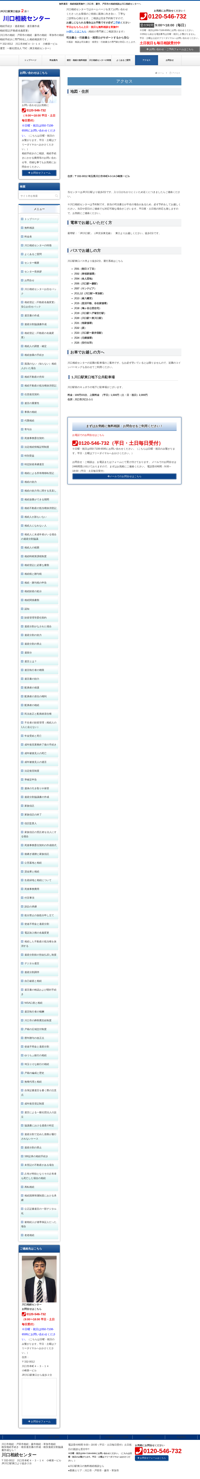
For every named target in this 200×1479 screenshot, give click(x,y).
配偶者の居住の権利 (35, 696)
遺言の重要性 (31, 403)
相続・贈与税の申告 (35, 582)
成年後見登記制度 (34, 1103)
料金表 (28, 236)
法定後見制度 (31, 770)
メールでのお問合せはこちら (124, 476)
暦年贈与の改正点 (34, 1038)
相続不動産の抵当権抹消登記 (40, 385)
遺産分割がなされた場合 (38, 626)
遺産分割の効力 (33, 635)
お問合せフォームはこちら (151, 1458)
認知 (26, 609)
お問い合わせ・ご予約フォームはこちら (170, 49)
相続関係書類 (31, 600)
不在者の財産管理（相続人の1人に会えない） (38, 724)
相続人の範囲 (31, 547)
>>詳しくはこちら (76, 31)
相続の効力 (30, 482)
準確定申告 (30, 779)
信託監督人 (30, 823)
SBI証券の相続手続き (36, 1156)
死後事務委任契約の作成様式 (40, 845)
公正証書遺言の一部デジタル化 (38, 1211)
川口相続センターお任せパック (38, 291)
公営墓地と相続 (33, 862)
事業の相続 (30, 412)
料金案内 (181, 1437)
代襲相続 (29, 420)
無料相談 (29, 227)
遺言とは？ (30, 661)
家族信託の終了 (33, 814)
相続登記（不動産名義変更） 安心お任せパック (38, 304)
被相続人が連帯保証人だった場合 (38, 1224)
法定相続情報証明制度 (36, 447)
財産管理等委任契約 (35, 617)
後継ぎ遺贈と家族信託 (36, 854)
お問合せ (29, 280)
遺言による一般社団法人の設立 (38, 1114)
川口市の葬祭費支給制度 (38, 1020)
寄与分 (28, 429)
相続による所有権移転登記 (39, 473)
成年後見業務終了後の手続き (40, 744)
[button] (56, 196)
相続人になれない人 (35, 525)
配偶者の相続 (31, 705)
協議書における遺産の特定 (39, 1125)
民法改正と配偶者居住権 (38, 713)
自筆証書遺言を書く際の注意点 (38, 1092)
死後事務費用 (31, 889)
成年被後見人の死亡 (35, 753)
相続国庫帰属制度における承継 (38, 1197)
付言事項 (29, 897)
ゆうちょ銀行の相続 (35, 1055)
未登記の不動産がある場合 (39, 1165)
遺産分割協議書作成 (35, 324)
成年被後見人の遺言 (35, 762)
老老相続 (29, 1235)
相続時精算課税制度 (35, 556)
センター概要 (31, 262)
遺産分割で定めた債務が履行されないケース (38, 1136)
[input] (39, 196)
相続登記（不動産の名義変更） (37, 335)
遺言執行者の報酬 (34, 1011)
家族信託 (29, 805)
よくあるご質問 (33, 254)
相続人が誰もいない (35, 517)
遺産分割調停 (31, 972)
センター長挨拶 (33, 271)
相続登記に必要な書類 (36, 565)
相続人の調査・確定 (35, 346)
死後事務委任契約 (34, 438)
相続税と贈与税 (33, 574)
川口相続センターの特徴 (38, 245)
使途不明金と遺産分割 (36, 924)
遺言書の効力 (31, 678)
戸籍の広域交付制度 (35, 1029)
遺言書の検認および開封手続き (38, 992)
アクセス (84, 1437)
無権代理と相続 (33, 1081)
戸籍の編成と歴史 (34, 1073)
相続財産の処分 (33, 591)
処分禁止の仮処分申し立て (39, 915)
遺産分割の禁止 (33, 644)
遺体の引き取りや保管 (36, 788)
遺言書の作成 (31, 315)
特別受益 (29, 455)
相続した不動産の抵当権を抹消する (38, 943)
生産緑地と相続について (38, 880)
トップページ (31, 219)
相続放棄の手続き (34, 355)
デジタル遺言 (31, 963)
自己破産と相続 (33, 981)
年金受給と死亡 (33, 735)
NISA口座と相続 (33, 1003)
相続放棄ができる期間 (36, 499)
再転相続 (29, 1187)
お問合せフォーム (39, 172)
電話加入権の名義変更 (36, 932)
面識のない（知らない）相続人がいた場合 (38, 365)
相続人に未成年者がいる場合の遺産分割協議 (38, 536)
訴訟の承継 (30, 906)
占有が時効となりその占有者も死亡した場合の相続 (38, 1175)
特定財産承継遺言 (34, 464)
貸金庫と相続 (31, 871)
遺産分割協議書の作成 (36, 797)
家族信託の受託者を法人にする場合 (38, 834)
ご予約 (116, 22)
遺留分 (28, 652)
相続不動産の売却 (34, 376)
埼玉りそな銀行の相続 (36, 1064)
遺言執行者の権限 (34, 670)
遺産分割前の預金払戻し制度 (40, 954)
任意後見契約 (31, 394)
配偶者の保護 (31, 687)
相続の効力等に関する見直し (40, 490)
